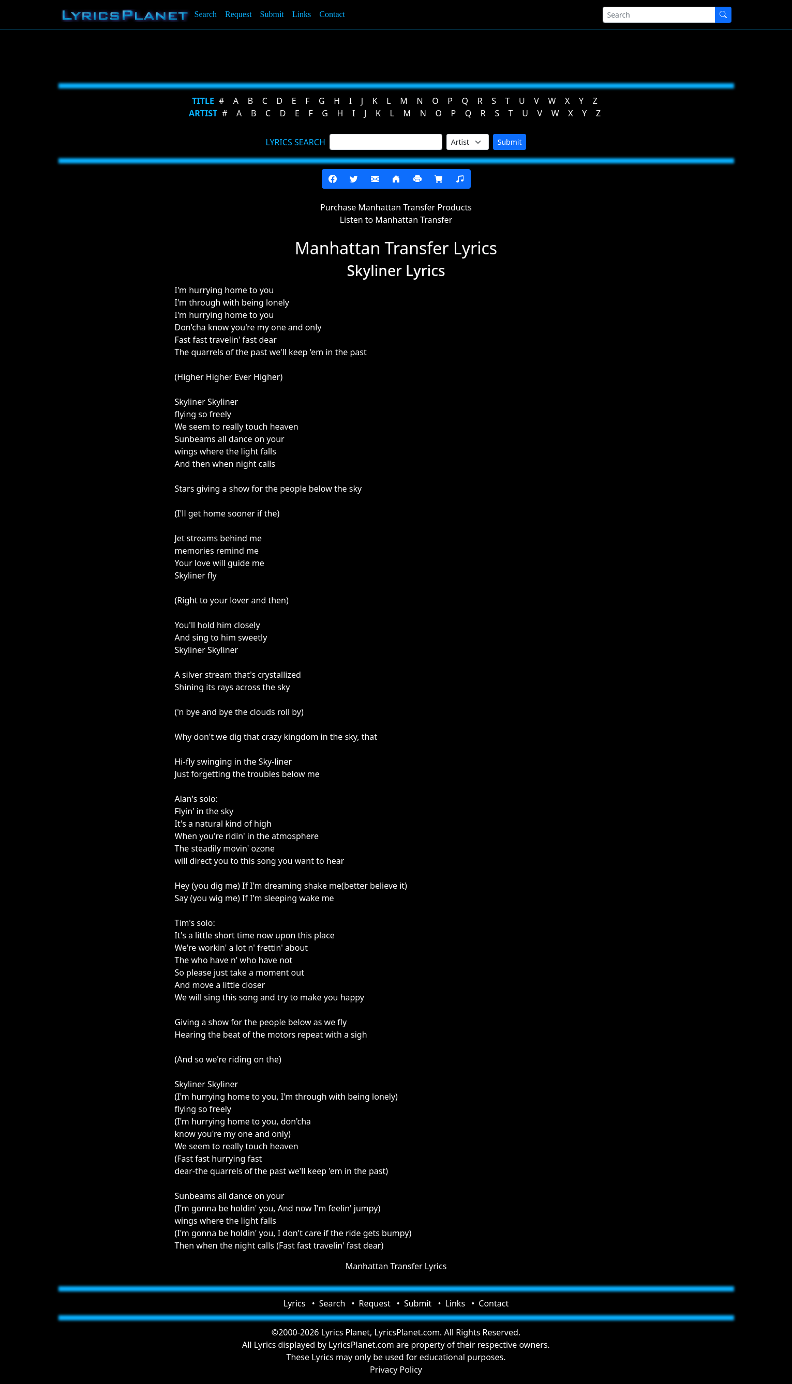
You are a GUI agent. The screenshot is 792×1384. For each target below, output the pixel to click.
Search (206, 14)
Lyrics (294, 1303)
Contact (332, 14)
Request (238, 14)
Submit (272, 14)
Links (301, 14)
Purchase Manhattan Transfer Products (396, 207)
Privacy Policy (396, 1369)
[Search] (659, 15)
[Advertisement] (345, 54)
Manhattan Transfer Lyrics (396, 1266)
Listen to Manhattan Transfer (396, 219)
